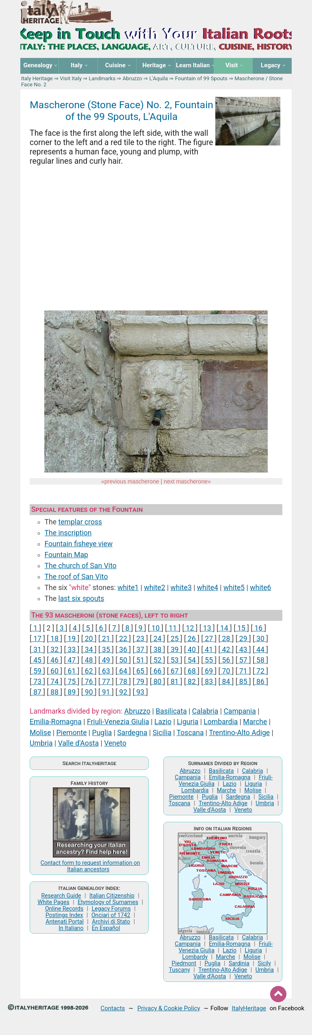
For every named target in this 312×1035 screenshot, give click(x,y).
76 (89, 682)
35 (106, 650)
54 (192, 660)
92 (123, 692)
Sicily (264, 963)
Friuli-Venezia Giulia (118, 722)
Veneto (115, 743)
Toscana (190, 733)
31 (37, 650)
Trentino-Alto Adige (239, 733)
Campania (239, 711)
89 (72, 692)
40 (192, 650)
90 (89, 692)
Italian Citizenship (111, 895)
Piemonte (71, 733)
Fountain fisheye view (79, 544)
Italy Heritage (37, 78)
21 (106, 639)
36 (123, 650)
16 (258, 628)
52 (157, 660)
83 (209, 682)
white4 (207, 588)
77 (106, 682)
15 (241, 628)
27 (209, 639)
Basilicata (171, 711)
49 (106, 660)
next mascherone (186, 481)
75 (72, 682)
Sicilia (162, 733)
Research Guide (61, 895)
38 (157, 650)
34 (89, 650)
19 (72, 639)
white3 (181, 588)
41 (209, 650)
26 (192, 639)
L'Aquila (159, 78)
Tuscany (179, 970)
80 (157, 682)
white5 (234, 588)
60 (55, 671)
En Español (106, 928)
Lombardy (195, 957)
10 (156, 628)
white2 (154, 588)
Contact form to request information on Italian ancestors (90, 866)
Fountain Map (67, 555)
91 (106, 692)
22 (123, 639)
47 (72, 660)
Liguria (187, 722)
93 (140, 692)
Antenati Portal (65, 921)
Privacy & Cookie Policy (168, 1008)
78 (123, 682)
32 (55, 650)
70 (226, 671)
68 (192, 671)
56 (226, 660)
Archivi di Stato (111, 921)
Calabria (205, 711)
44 (260, 650)
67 (175, 671)
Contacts (113, 1008)
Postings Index (64, 915)
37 (140, 650)
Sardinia (239, 963)
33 (72, 650)
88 (55, 692)
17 (37, 639)
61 (72, 671)
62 (89, 671)
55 (209, 660)
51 (140, 660)
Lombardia (221, 722)
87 (37, 692)
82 (192, 682)
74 (55, 682)
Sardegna (132, 733)
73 (37, 682)
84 (226, 682)
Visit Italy (71, 78)
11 (173, 628)
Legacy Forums (111, 908)
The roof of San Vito (76, 577)
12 (190, 628)
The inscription (68, 533)
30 (260, 639)
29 (243, 639)
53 (175, 660)
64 (123, 671)
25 (175, 639)
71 (243, 671)
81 (175, 682)
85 (243, 682)
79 (140, 682)
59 (37, 671)
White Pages (53, 902)
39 (175, 650)
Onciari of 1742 (110, 915)
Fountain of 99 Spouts (201, 78)
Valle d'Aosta (78, 743)
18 (55, 639)
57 (243, 660)
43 (243, 650)
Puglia (102, 733)
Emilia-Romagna (56, 722)
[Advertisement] (156, 239)
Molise (40, 733)
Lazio (162, 722)
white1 (128, 588)
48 (89, 660)
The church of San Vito (81, 566)
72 (260, 671)
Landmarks (102, 78)
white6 (260, 588)
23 (140, 639)
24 (157, 639)
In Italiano (71, 928)
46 (55, 660)
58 (260, 660)
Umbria (41, 743)
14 (224, 628)
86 (260, 682)
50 (123, 660)
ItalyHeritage (249, 1008)
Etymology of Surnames (108, 902)
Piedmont (184, 963)
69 (209, 671)
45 (37, 660)
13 (207, 628)
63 (106, 671)
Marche (255, 722)
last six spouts (81, 598)
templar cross (80, 522)
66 (157, 671)
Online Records (64, 908)
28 (226, 639)
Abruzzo (132, 78)
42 (226, 650)
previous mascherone (131, 481)
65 (140, 671)
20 (89, 639)
